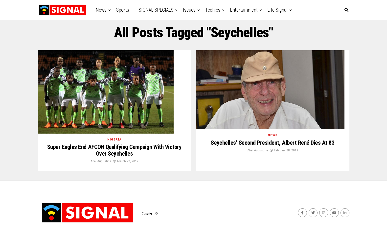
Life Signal (277, 10)
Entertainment (244, 10)
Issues (189, 10)
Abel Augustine (101, 161)
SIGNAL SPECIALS (156, 10)
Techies (212, 10)
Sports (122, 10)
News (101, 10)
